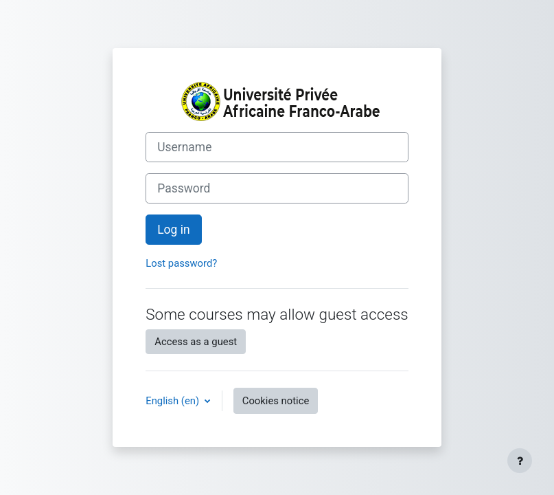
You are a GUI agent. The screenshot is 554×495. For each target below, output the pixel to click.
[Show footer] (519, 460)
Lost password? (181, 263)
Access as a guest (195, 342)
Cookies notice (276, 401)
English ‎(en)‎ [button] (174, 401)
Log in (173, 229)
